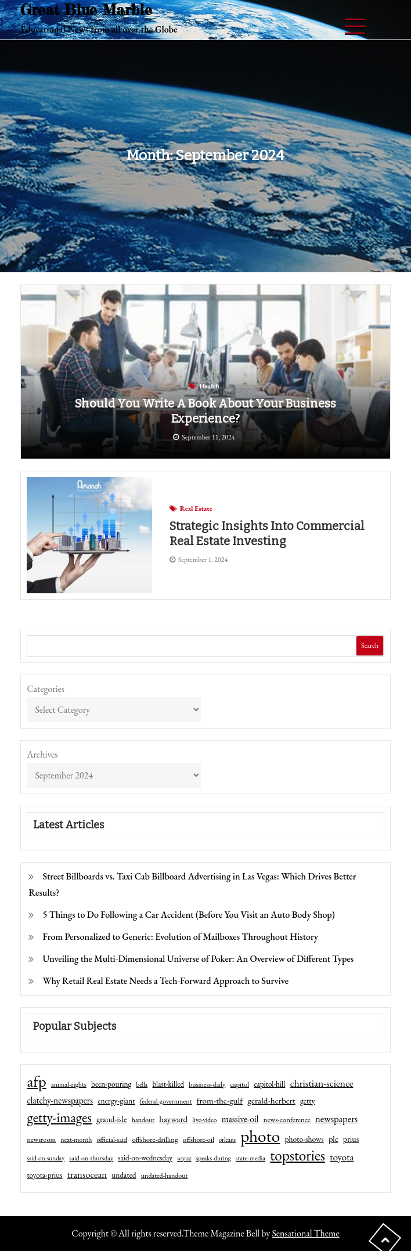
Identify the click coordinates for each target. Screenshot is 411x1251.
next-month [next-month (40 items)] (76, 1139)
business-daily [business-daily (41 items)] (207, 1084)
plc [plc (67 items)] (333, 1138)
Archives (42, 754)
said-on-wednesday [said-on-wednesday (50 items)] (145, 1158)
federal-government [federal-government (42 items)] (166, 1101)
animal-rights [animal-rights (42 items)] (68, 1084)
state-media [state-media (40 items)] (250, 1158)
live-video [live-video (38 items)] (204, 1119)
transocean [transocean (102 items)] (87, 1174)
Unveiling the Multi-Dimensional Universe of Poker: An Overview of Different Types (198, 959)
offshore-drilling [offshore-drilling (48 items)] (155, 1139)
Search (369, 645)
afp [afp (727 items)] (36, 1081)
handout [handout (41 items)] (143, 1119)
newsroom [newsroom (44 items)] (41, 1139)
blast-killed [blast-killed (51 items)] (167, 1084)
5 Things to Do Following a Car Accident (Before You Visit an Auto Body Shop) (188, 914)
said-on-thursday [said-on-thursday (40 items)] (91, 1158)
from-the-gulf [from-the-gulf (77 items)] (220, 1100)
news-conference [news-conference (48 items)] (287, 1119)
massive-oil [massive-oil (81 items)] (240, 1119)
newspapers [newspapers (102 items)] (336, 1118)
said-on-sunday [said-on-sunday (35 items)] (45, 1158)
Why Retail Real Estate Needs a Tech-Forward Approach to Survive (165, 981)
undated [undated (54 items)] (123, 1175)
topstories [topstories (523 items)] (297, 1156)
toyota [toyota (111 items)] (342, 1157)
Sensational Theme (305, 1233)
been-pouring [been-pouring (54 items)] (111, 1084)
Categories (45, 689)
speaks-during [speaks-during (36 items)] (213, 1158)
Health (209, 386)
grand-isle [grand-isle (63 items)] (111, 1119)
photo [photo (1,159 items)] (260, 1136)
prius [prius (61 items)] (351, 1139)
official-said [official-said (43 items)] (112, 1139)
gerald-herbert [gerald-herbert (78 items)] (271, 1100)
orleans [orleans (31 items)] (227, 1139)
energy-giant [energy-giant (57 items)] (116, 1100)
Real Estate (196, 508)
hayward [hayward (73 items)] (173, 1118)
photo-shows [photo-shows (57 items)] (304, 1139)
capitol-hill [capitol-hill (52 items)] (269, 1084)
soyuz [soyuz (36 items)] (184, 1158)
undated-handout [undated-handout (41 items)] (164, 1175)
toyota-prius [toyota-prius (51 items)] (44, 1175)
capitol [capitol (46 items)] (240, 1084)
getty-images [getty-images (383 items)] (59, 1117)
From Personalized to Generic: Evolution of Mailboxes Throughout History (180, 937)
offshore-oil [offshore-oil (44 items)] (198, 1139)
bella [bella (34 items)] (142, 1084)
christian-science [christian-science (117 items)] (322, 1083)
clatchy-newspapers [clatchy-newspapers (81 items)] (60, 1100)
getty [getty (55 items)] (307, 1100)
